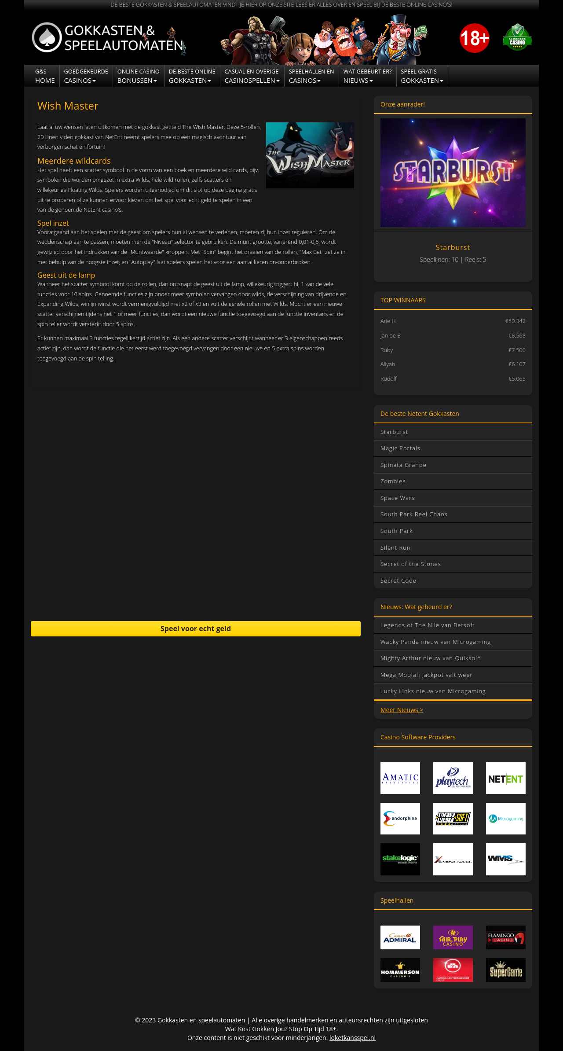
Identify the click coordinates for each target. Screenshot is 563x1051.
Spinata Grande (403, 465)
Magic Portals (400, 448)
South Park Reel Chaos (414, 514)
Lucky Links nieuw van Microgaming (433, 691)
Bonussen (138, 76)
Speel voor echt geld (196, 628)
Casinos (86, 76)
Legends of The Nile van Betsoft (427, 625)
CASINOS (311, 76)
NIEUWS (368, 76)
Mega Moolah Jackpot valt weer (426, 675)
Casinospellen (252, 76)
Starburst (394, 432)
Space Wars (397, 498)
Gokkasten (192, 76)
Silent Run (395, 547)
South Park (396, 531)
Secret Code (398, 580)
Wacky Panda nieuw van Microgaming (435, 642)
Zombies (393, 481)
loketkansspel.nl (352, 1037)
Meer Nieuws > (401, 710)
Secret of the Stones (410, 564)
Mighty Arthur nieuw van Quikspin (430, 658)
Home (45, 76)
